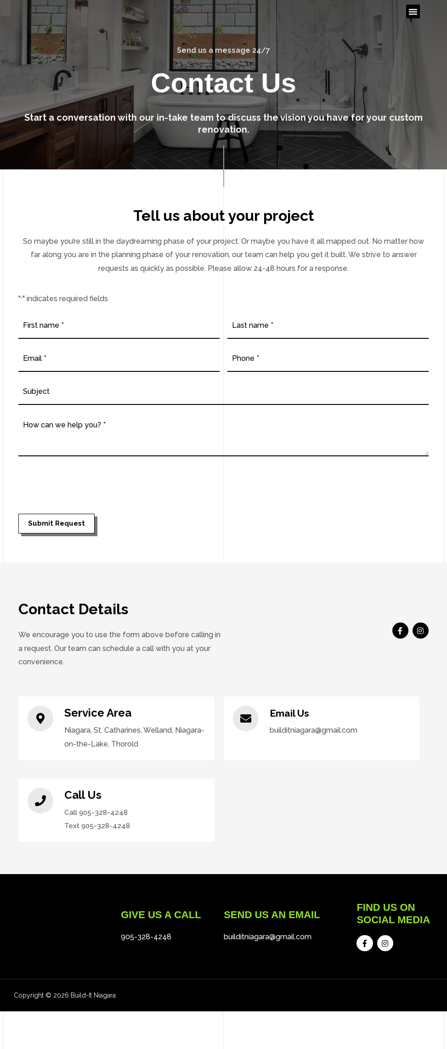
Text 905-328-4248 (98, 842)
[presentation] (88, 502)
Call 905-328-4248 (97, 828)
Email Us (293, 728)
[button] (413, 23)
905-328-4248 (146, 963)
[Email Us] (246, 734)
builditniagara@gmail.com (267, 963)
